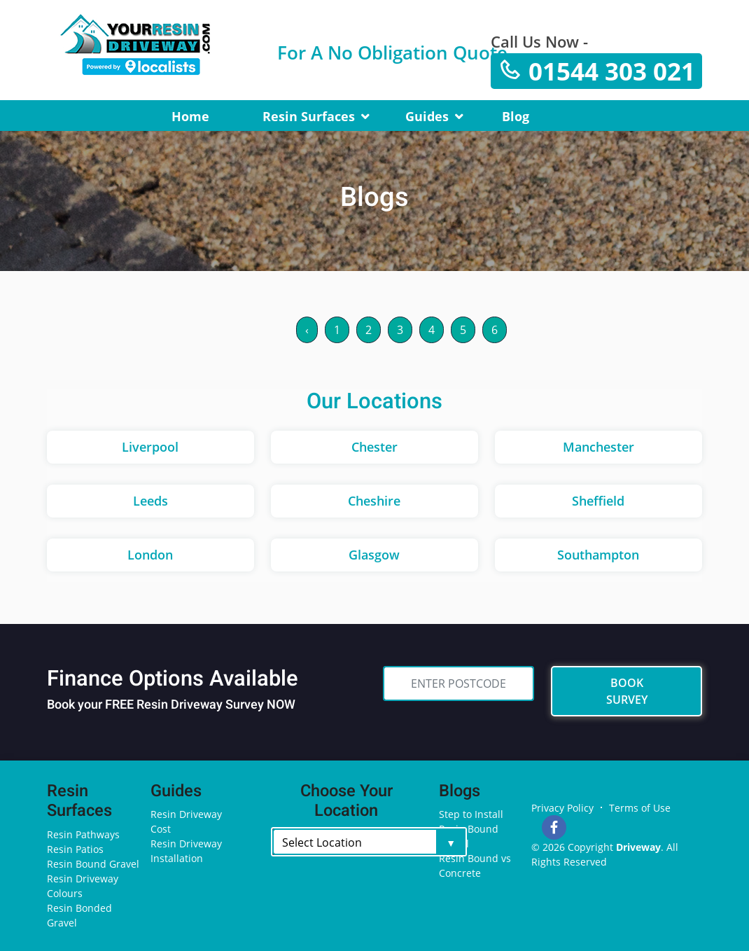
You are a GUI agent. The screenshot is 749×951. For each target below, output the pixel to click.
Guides (427, 116)
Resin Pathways (83, 834)
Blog (515, 116)
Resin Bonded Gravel (79, 915)
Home (190, 116)
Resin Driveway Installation (186, 851)
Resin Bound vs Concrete (475, 866)
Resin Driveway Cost (186, 821)
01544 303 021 (596, 71)
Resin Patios (75, 849)
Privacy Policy (562, 807)
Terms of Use (640, 807)
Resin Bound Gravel (93, 863)
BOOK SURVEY (627, 691)
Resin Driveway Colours (82, 886)
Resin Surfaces (308, 116)
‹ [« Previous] (307, 330)
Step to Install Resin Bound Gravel (471, 828)
